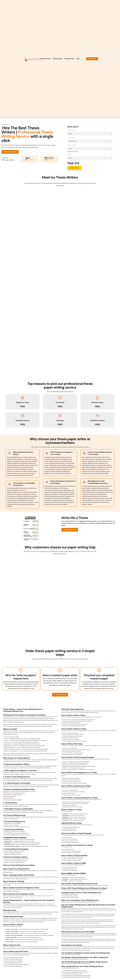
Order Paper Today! (60, 694)
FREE (22, 406)
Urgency (69, 154)
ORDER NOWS (74, 168)
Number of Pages (71, 145)
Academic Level (71, 130)
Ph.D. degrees (20, 766)
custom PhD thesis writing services (73, 889)
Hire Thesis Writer (70, 530)
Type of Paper (70, 137)
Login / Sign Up (92, 59)
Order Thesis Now (10, 152)
